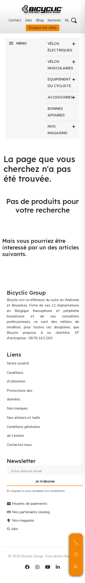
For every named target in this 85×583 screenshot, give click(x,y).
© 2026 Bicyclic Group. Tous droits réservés (42, 556)
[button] (74, 20)
